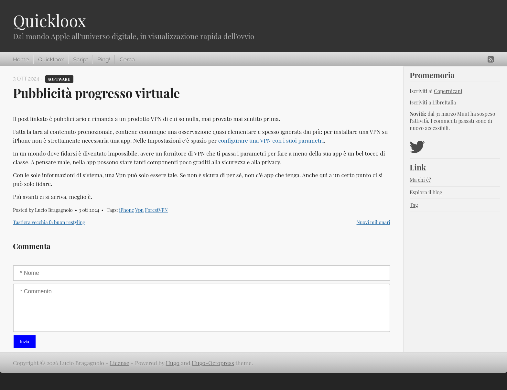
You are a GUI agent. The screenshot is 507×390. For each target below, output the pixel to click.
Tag (414, 204)
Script (80, 59)
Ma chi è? (420, 179)
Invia (24, 341)
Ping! (103, 59)
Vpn (139, 210)
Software (59, 78)
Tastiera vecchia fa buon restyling (49, 222)
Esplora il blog (426, 192)
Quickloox (49, 20)
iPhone (126, 210)
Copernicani (448, 91)
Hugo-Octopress (213, 362)
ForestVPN (156, 210)
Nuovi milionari (373, 222)
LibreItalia (444, 102)
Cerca (127, 59)
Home (21, 59)
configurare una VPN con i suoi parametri (271, 140)
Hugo (172, 362)
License (119, 362)
